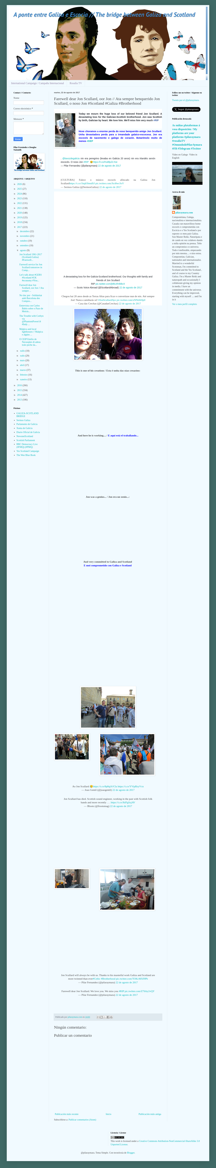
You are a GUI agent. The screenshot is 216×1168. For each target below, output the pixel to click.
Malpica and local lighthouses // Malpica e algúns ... (31, 332)
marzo (23, 370)
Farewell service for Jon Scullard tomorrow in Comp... (30, 267)
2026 (20, 184)
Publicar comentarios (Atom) (82, 1119)
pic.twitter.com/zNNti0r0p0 (131, 299)
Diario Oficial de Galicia (28, 432)
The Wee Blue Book (26, 455)
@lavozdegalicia (71, 158)
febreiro (24, 374)
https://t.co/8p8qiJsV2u (105, 786)
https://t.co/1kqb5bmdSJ (82, 183)
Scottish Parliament (26, 440)
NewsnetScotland (25, 436)
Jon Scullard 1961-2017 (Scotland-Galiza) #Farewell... (30, 257)
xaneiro (24, 379)
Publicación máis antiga (150, 1114)
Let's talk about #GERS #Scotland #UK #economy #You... (30, 278)
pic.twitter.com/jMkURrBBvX (110, 283)
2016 (20, 385)
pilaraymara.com (184, 212)
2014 (20, 395)
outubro (24, 240)
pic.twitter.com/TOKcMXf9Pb (132, 978)
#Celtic (96, 978)
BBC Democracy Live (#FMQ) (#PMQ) (27, 445)
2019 (20, 217)
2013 (20, 399)
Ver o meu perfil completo (184, 304)
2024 (20, 193)
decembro (25, 231)
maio (22, 360)
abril (22, 365)
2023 (20, 198)
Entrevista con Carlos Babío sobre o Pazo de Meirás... (31, 308)
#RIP (86, 162)
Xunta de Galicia (25, 428)
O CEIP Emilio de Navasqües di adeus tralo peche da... (29, 342)
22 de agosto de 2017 (109, 165)
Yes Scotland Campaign (28, 451)
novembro (25, 236)
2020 (20, 213)
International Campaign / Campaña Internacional (37, 83)
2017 (20, 227)
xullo (22, 351)
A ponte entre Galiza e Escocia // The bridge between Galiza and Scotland (104, 14)
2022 (20, 203)
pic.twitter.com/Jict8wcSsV (109, 183)
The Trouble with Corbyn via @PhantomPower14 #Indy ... (31, 320)
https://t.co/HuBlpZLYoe (105, 162)
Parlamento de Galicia (27, 424)
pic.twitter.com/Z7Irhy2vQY (140, 991)
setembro (24, 245)
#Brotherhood (108, 978)
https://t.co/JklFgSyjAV (123, 802)
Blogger (130, 1152)
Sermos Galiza (23, 420)
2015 (20, 390)
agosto (23, 250)
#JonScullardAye (107, 299)
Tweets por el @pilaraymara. (185, 100)
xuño (22, 355)
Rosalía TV (76, 83)
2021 (20, 208)
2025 (20, 189)
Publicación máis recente (66, 1114)
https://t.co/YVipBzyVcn (131, 786)
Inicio (108, 1114)
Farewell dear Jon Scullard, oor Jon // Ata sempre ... (31, 288)
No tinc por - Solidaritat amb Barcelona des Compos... (30, 298)
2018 (20, 222)
